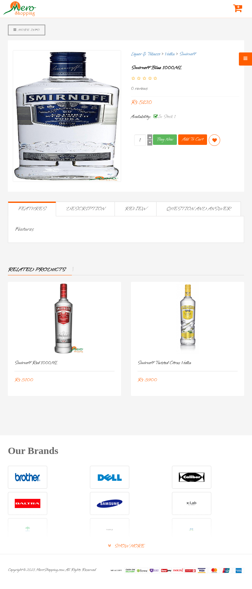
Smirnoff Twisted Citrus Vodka (164, 363)
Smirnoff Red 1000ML (35, 363)
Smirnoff (187, 54)
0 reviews (139, 89)
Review (135, 208)
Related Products (36, 269)
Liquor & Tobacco (145, 54)
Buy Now (165, 139)
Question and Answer (198, 208)
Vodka (170, 54)
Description (85, 208)
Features (32, 208)
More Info (26, 30)
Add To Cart (192, 139)
